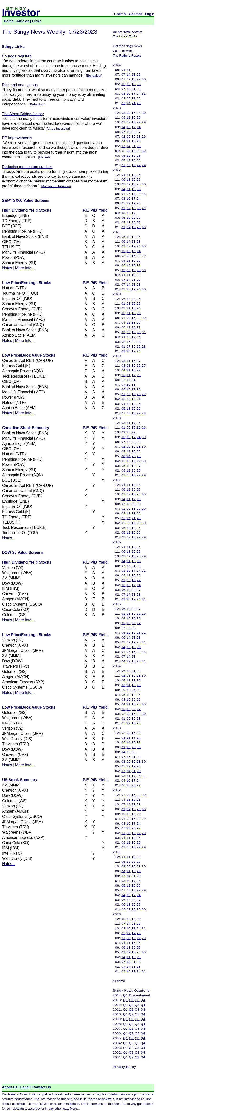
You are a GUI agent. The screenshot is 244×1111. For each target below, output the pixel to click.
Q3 (137, 1000)
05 (123, 84)
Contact (135, 14)
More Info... (25, 268)
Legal (24, 1087)
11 (129, 70)
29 (144, 122)
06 (123, 179)
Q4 (143, 1000)
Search (120, 14)
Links (36, 21)
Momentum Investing (56, 186)
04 (123, 70)
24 (139, 93)
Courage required (17, 56)
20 (134, 132)
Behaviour (94, 75)
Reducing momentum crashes (27, 167)
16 (134, 79)
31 (144, 93)
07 (123, 74)
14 (129, 74)
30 (144, 79)
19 (134, 84)
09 (129, 79)
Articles (22, 21)
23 (139, 136)
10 (129, 84)
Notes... (8, 538)
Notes (7, 268)
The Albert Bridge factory (23, 114)
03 (123, 93)
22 (139, 79)
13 (129, 132)
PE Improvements (17, 138)
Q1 (125, 995)
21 (134, 74)
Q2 (131, 1000)
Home (9, 21)
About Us (9, 1087)
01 (123, 79)
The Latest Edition (125, 36)
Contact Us (41, 1087)
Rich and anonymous (20, 85)
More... (75, 1108)
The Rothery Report (127, 55)
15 (134, 122)
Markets (44, 157)
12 (129, 117)
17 (134, 93)
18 (134, 175)
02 (123, 136)
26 (139, 117)
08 (129, 165)
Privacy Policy (124, 1067)
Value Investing (58, 128)
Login (149, 14)
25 (139, 84)
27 (139, 74)
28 (139, 89)
